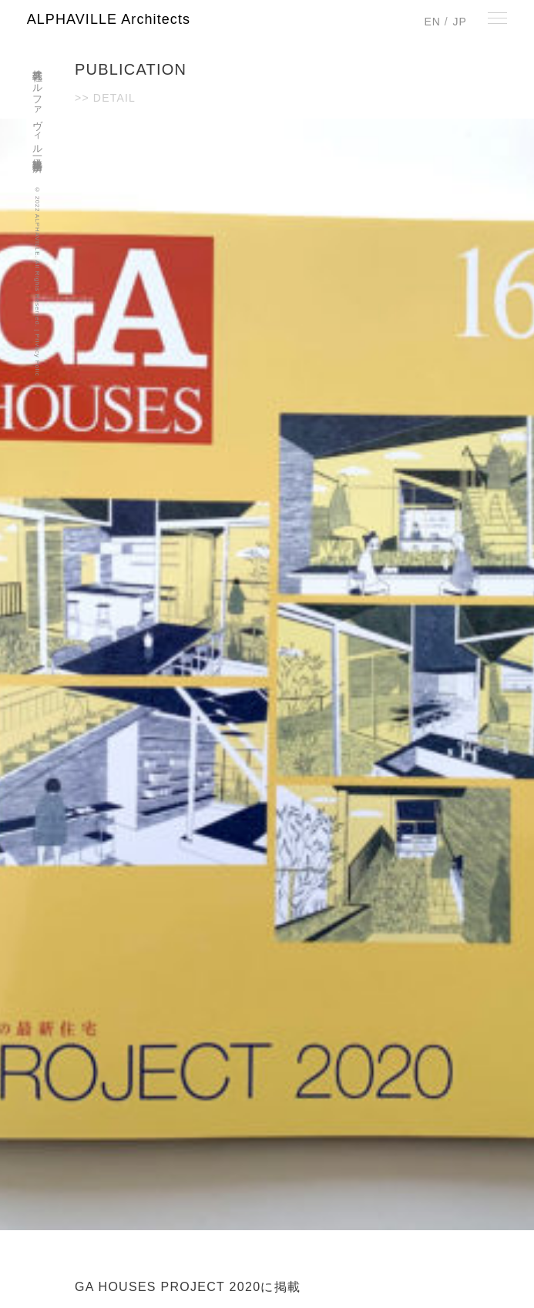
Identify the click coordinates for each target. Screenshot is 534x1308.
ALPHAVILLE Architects (108, 19)
